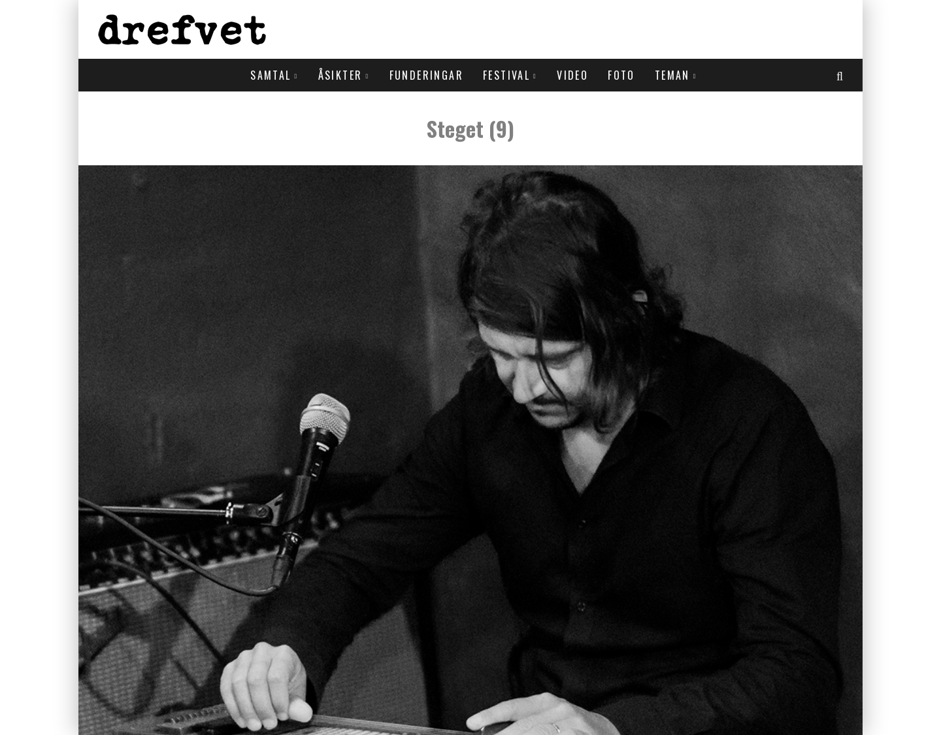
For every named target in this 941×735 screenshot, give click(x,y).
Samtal (270, 75)
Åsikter (340, 75)
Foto (621, 75)
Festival (506, 75)
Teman (672, 75)
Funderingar (426, 75)
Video (572, 75)
